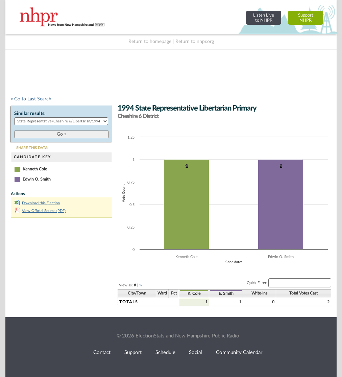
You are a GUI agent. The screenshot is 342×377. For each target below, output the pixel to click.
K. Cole (194, 293)
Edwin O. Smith (37, 179)
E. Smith (226, 293)
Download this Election (37, 203)
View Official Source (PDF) (40, 211)
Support (133, 352)
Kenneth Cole (35, 169)
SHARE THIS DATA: (32, 148)
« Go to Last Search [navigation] (31, 99)
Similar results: (30, 113)
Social (195, 352)
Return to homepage (149, 41)
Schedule (165, 352)
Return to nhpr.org (194, 41)
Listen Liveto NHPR (263, 17)
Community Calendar (239, 352)
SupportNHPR (305, 17)
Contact (102, 352)
